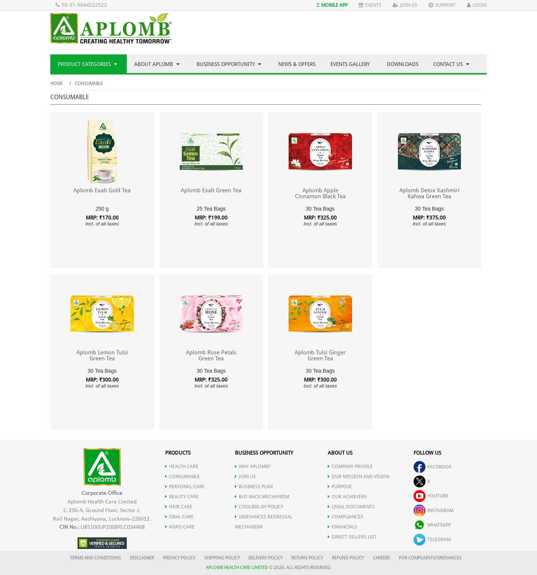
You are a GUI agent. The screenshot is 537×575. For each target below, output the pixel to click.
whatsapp (432, 525)
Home (56, 83)
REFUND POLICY (348, 557)
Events (370, 5)
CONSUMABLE (182, 476)
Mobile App (332, 5)
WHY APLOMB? (253, 466)
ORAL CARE (179, 516)
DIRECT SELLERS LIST (352, 537)
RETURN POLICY (307, 557)
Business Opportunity (229, 64)
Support (442, 5)
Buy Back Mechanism (262, 496)
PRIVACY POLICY (179, 557)
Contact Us (451, 64)
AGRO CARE (180, 527)
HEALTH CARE (181, 466)
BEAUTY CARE (182, 496)
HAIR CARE (178, 506)
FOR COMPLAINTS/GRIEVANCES (430, 557)
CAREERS (381, 557)
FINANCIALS (342, 527)
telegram (432, 539)
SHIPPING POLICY (222, 557)
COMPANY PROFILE (350, 466)
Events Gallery (350, 64)
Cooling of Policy (259, 506)
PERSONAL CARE (185, 486)
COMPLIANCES (345, 516)
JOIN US (245, 476)
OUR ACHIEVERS (347, 496)
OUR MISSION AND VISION (358, 476)
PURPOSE (340, 486)
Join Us (405, 5)
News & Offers (296, 64)
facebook (433, 467)
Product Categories (87, 64)
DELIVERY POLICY (265, 557)
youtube (431, 496)
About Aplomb (156, 64)
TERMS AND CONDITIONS (95, 557)
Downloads (402, 64)
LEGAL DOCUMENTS (351, 506)
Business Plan (254, 486)
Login (477, 5)
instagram (433, 510)
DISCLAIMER (142, 557)
